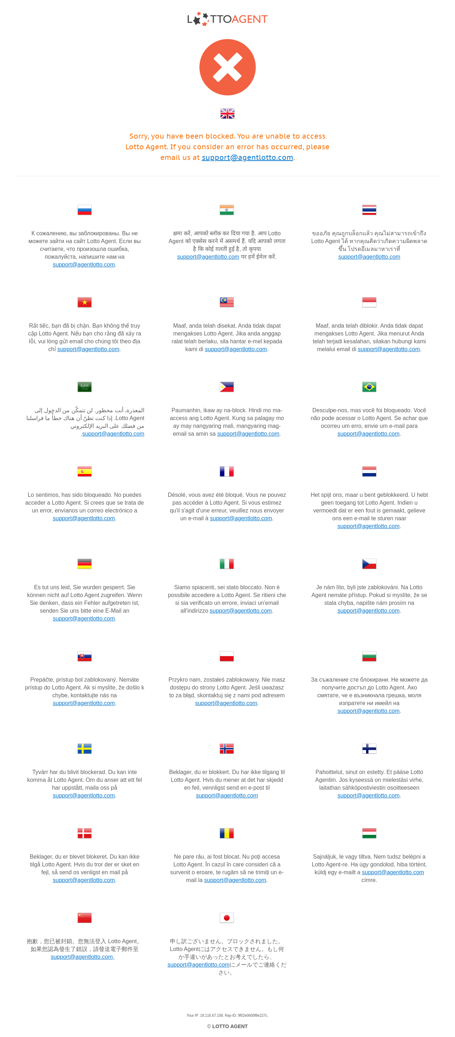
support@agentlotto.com (247, 157)
